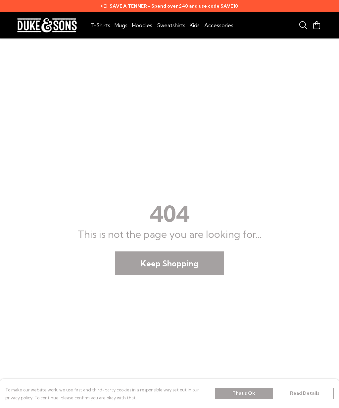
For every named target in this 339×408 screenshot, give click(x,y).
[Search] (303, 25)
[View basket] (316, 25)
